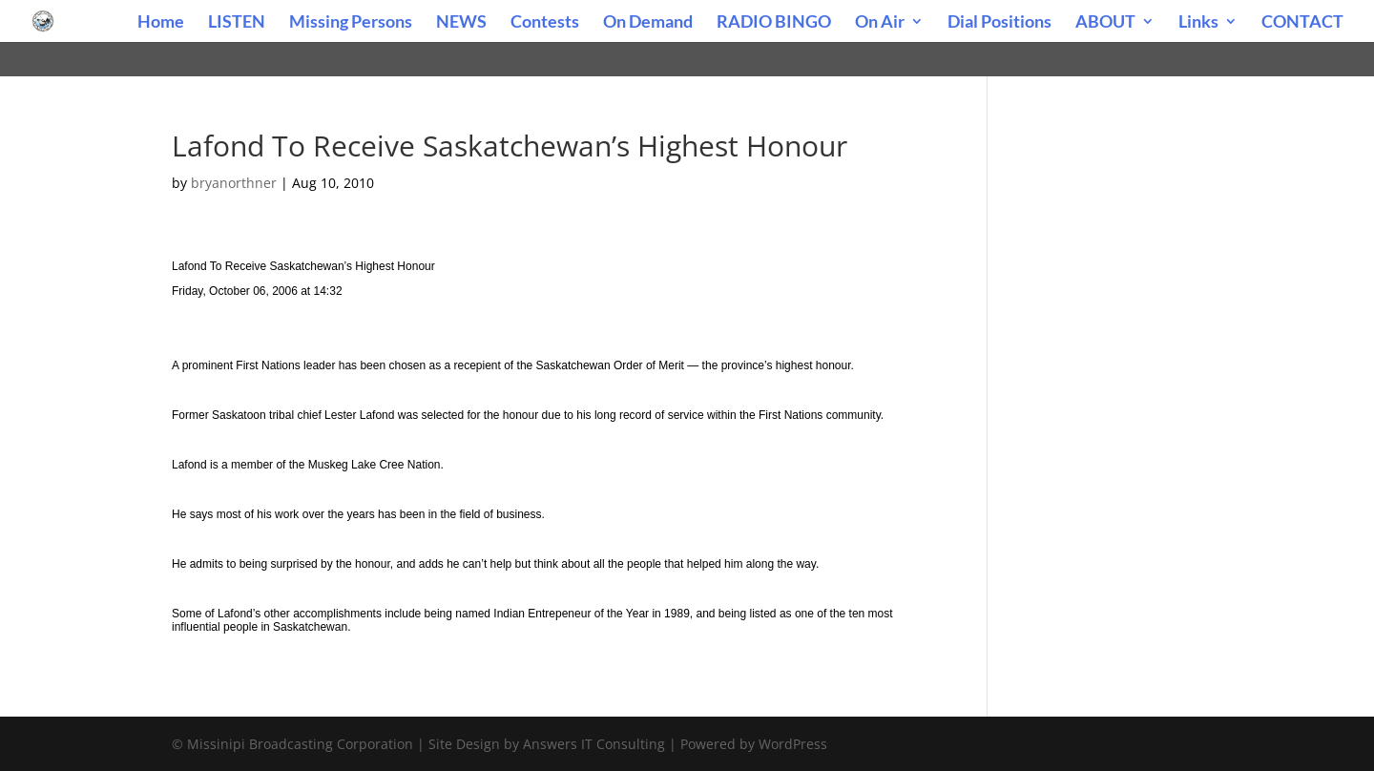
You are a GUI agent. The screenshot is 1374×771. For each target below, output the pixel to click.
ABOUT (1105, 22)
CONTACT (1302, 22)
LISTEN (236, 22)
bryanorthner (234, 183)
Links (1198, 22)
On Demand (648, 22)
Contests (544, 22)
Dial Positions (999, 22)
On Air (880, 22)
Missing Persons (350, 22)
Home (160, 22)
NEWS (461, 22)
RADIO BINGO (774, 22)
